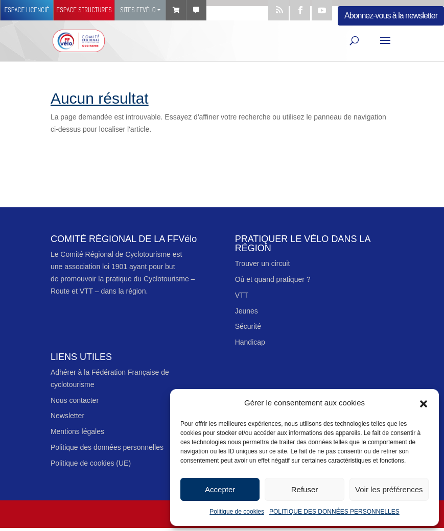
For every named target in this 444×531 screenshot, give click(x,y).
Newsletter (67, 416)
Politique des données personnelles (107, 447)
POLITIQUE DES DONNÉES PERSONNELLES (334, 511)
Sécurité (248, 326)
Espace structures (83, 10)
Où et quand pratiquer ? (273, 279)
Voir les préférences (389, 489)
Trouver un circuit (262, 263)
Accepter (220, 489)
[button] (423, 403)
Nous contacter (75, 400)
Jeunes (246, 311)
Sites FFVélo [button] (138, 10)
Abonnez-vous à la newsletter (390, 15)
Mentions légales (77, 431)
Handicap (250, 342)
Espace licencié (26, 10)
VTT (241, 295)
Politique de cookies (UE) (91, 463)
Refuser (304, 489)
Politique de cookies (236, 511)
